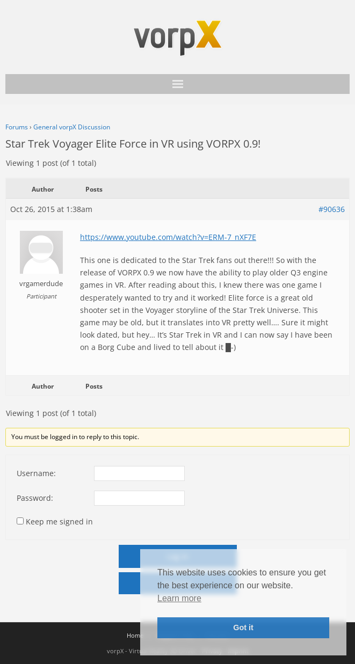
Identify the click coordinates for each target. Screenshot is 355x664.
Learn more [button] (179, 598)
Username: (36, 473)
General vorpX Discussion (71, 127)
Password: (35, 498)
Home (135, 635)
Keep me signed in (59, 521)
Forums (16, 127)
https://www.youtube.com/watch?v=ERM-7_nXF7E (168, 237)
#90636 (331, 209)
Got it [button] (243, 627)
